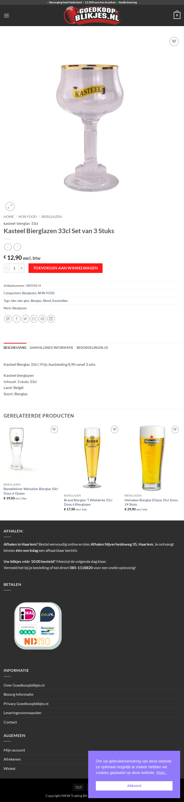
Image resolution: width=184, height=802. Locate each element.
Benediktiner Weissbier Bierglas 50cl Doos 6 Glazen (31, 491)
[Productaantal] (14, 268)
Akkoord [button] (134, 786)
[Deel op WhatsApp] (8, 319)
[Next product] (8, 247)
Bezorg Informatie (18, 694)
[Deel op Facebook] (17, 319)
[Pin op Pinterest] (42, 319)
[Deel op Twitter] (25, 319)
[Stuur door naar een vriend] (34, 319)
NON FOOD (27, 217)
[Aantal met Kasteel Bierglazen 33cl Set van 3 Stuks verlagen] (6, 268)
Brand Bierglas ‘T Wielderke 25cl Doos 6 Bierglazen (88, 502)
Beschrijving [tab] (15, 348)
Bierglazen (51, 217)
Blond (47, 301)
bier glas (23, 301)
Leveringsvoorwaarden (22, 712)
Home (9, 217)
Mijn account (14, 750)
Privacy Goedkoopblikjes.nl (26, 703)
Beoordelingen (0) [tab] (92, 348)
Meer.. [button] (161, 773)
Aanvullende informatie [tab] (51, 348)
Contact (10, 722)
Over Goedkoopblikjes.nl (24, 685)
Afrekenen (12, 759)
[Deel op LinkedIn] (51, 319)
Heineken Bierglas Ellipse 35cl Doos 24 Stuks (151, 502)
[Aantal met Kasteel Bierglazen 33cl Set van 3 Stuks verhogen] (22, 268)
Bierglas (36, 301)
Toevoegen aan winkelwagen (65, 268)
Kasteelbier (60, 301)
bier (13, 301)
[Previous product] (17, 247)
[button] (6, 15)
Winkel (9, 768)
